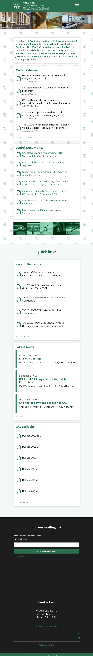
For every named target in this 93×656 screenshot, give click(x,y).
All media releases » (25, 137)
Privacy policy (46, 645)
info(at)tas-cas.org (46, 626)
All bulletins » (22, 502)
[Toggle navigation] (77, 6)
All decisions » (22, 336)
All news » (21, 416)
